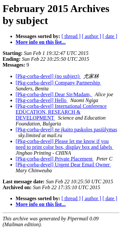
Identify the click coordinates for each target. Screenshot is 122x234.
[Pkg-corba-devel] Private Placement (55, 159)
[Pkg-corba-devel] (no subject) (48, 76)
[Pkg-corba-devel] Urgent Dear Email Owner (63, 164)
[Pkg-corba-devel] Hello (42, 100)
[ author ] (92, 36)
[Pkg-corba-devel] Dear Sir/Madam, (54, 94)
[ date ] (109, 36)
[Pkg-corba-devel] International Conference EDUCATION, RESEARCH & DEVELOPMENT (61, 112)
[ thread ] (71, 36)
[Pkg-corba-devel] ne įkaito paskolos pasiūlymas (66, 129)
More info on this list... (41, 42)
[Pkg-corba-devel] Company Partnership (58, 82)
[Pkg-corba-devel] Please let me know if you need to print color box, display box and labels (64, 144)
